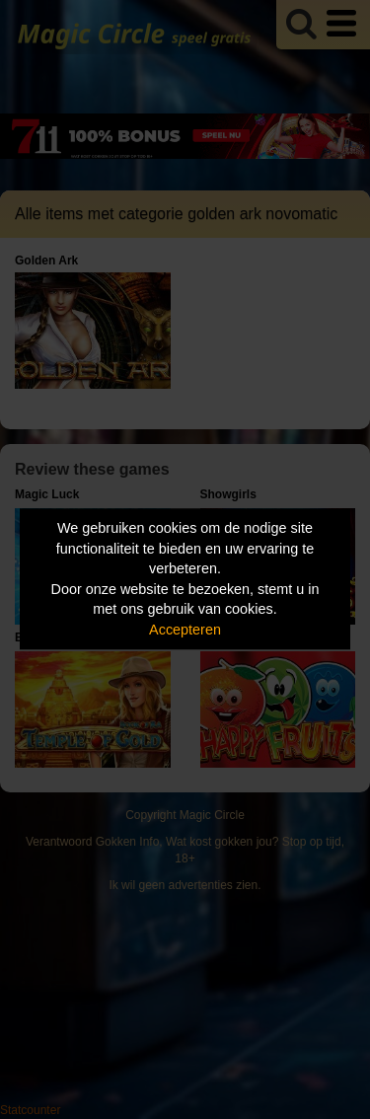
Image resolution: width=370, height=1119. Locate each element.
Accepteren (185, 629)
